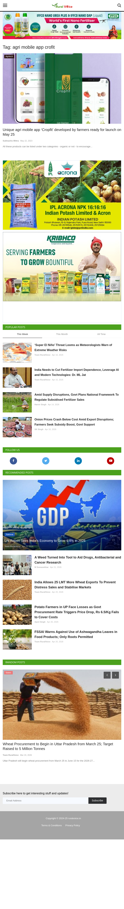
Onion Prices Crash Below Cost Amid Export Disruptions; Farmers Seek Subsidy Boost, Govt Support (74, 422)
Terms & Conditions (51, 825)
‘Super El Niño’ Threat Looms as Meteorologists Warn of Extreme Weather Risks (73, 347)
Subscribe (97, 800)
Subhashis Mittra (11, 141)
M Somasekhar (41, 567)
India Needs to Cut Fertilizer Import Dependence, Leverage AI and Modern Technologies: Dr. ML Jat (76, 372)
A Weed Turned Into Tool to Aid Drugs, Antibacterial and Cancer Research (77, 560)
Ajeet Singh (40, 622)
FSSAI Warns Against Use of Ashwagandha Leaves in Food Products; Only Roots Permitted (75, 634)
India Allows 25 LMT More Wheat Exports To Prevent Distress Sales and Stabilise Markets (75, 584)
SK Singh (38, 429)
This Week (22, 334)
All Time (101, 334)
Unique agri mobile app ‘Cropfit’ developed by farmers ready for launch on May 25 (62, 132)
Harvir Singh (40, 404)
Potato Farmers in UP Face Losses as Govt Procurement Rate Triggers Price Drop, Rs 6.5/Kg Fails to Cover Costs (76, 612)
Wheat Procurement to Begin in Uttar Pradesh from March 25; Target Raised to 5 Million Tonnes (58, 746)
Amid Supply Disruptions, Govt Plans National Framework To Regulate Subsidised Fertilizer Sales (76, 397)
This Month (62, 334)
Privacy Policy (72, 825)
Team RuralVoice (42, 355)
